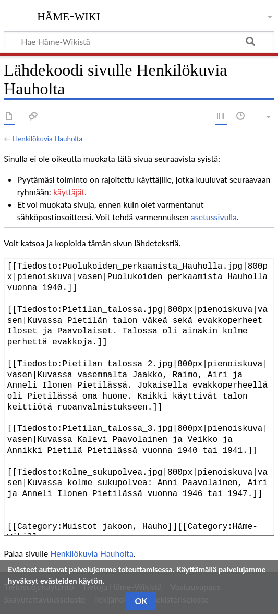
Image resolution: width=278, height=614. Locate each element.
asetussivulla (214, 217)
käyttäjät (68, 192)
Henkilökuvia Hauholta (47, 139)
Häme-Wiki (68, 15)
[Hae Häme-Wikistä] (139, 41)
